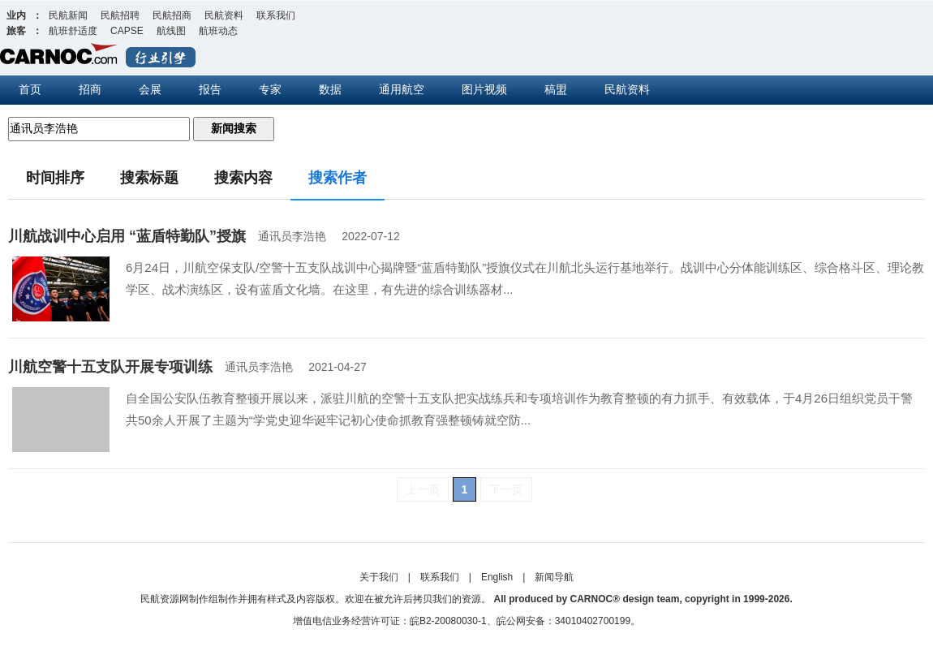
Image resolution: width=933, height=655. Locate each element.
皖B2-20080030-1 (448, 621)
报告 (210, 89)
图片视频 (484, 89)
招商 (90, 89)
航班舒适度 (73, 31)
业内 (16, 15)
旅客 (16, 31)
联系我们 (275, 15)
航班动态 (218, 31)
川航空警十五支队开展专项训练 (110, 367)
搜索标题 (149, 178)
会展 (150, 89)
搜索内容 (243, 178)
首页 (30, 89)
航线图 (171, 31)
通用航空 (401, 89)
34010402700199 (592, 621)
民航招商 (172, 15)
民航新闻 (68, 15)
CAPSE (127, 31)
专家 (270, 89)
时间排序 (55, 178)
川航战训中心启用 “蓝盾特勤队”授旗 (127, 236)
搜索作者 (337, 178)
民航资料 (223, 15)
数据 (330, 89)
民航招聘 (120, 15)
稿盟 (555, 89)
